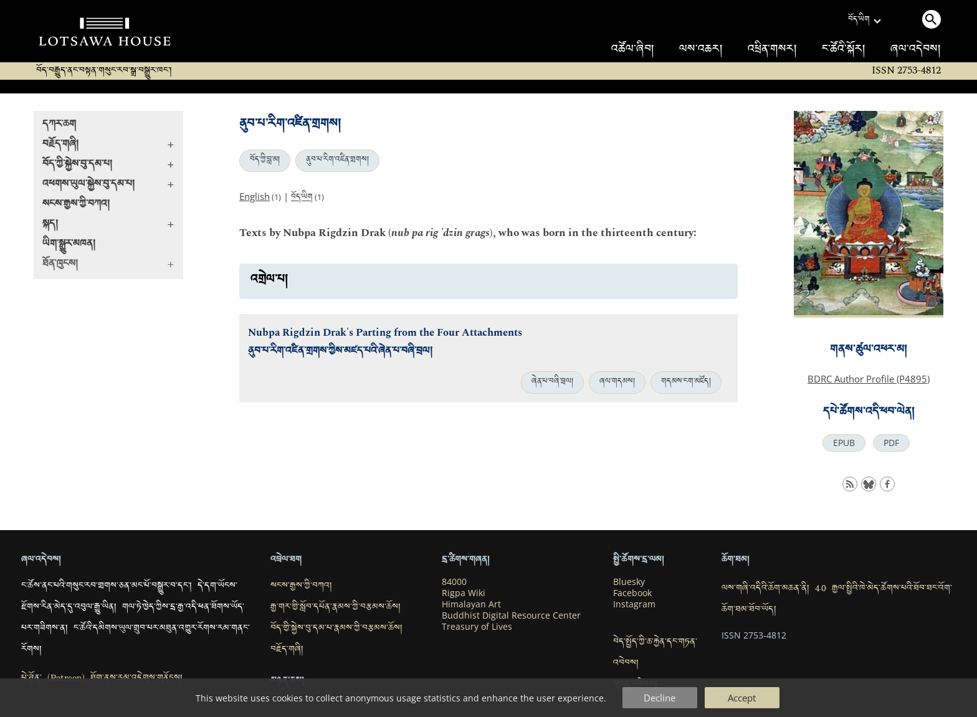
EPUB (844, 443)
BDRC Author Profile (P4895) (869, 379)
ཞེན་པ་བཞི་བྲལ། (552, 382)
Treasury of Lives (477, 626)
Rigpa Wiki (463, 593)
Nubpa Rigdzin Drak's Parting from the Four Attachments (385, 333)
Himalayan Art (471, 604)
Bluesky (629, 581)
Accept (742, 697)
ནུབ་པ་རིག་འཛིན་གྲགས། (337, 160)
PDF (891, 443)
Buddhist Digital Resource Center (511, 615)
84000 (454, 581)
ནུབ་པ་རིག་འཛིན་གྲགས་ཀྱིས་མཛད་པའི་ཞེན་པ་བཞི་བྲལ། (340, 352)
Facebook (632, 593)
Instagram (634, 604)
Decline (659, 697)
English (254, 196)
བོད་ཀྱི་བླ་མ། (265, 160)
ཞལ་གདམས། (617, 382)
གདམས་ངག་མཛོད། (686, 382)
